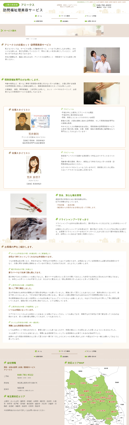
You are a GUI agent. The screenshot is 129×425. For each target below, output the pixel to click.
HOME (27, 38)
